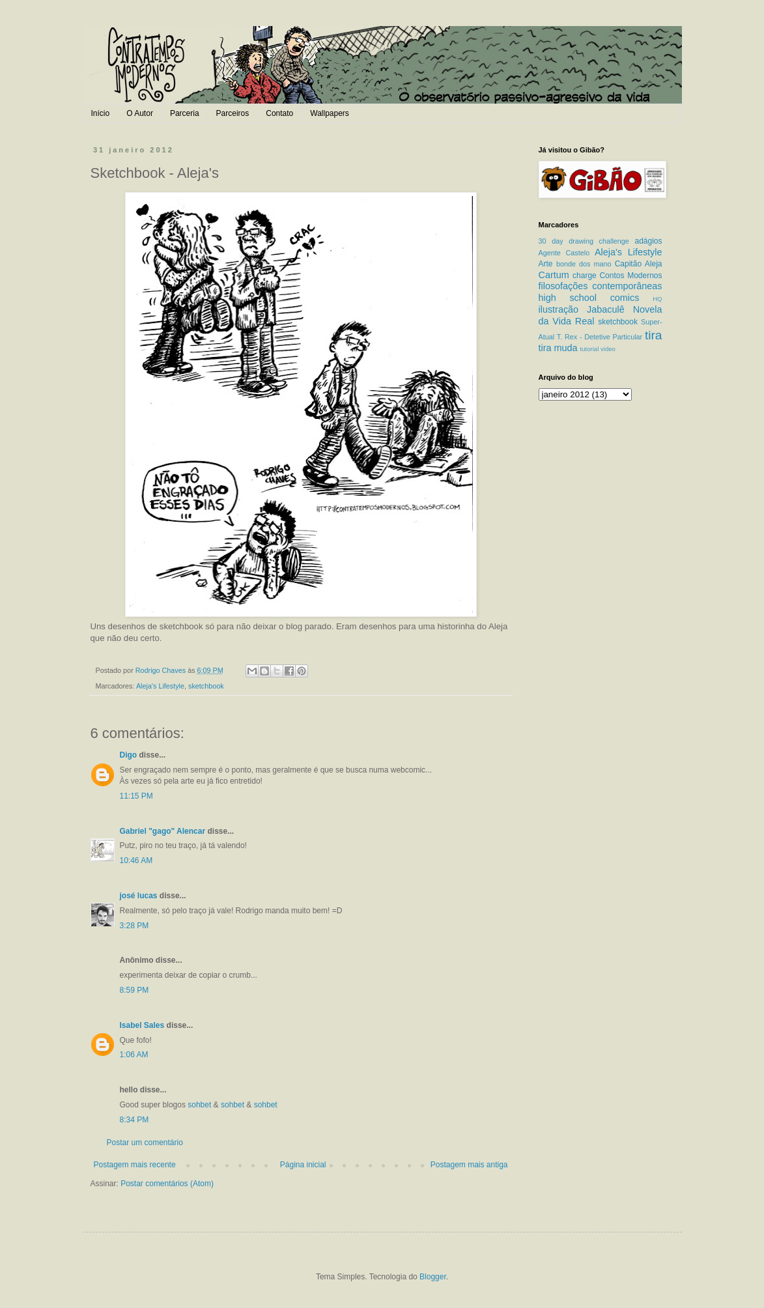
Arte (546, 263)
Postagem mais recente (135, 1164)
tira (653, 335)
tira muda (558, 348)
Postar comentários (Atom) (167, 1183)
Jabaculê (606, 309)
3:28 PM (134, 925)
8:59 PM (134, 990)
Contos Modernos (630, 275)
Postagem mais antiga (469, 1164)
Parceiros (232, 113)
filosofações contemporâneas (600, 286)
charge (585, 275)
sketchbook (206, 686)
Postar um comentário (145, 1142)
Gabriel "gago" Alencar (163, 831)
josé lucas (139, 895)
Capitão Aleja (638, 263)
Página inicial (303, 1164)
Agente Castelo (564, 253)
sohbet (199, 1104)
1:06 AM (134, 1054)
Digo (128, 755)
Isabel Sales (142, 1025)
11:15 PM (136, 796)
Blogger (432, 1276)
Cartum (554, 275)
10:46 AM (136, 860)
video (608, 348)
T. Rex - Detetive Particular (599, 337)
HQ (657, 298)
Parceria (184, 113)
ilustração (559, 309)
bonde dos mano (584, 264)
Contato (279, 113)
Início (100, 113)
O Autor (139, 113)
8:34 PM (134, 1119)
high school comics (589, 297)
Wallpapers (329, 113)
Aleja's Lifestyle (160, 686)
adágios (648, 241)
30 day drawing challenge (584, 241)
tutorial (589, 348)
